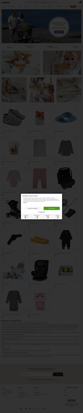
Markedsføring (36, 216)
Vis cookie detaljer (41, 211)
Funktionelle (47, 216)
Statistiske (57, 216)
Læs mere (25, 202)
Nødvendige (26, 216)
